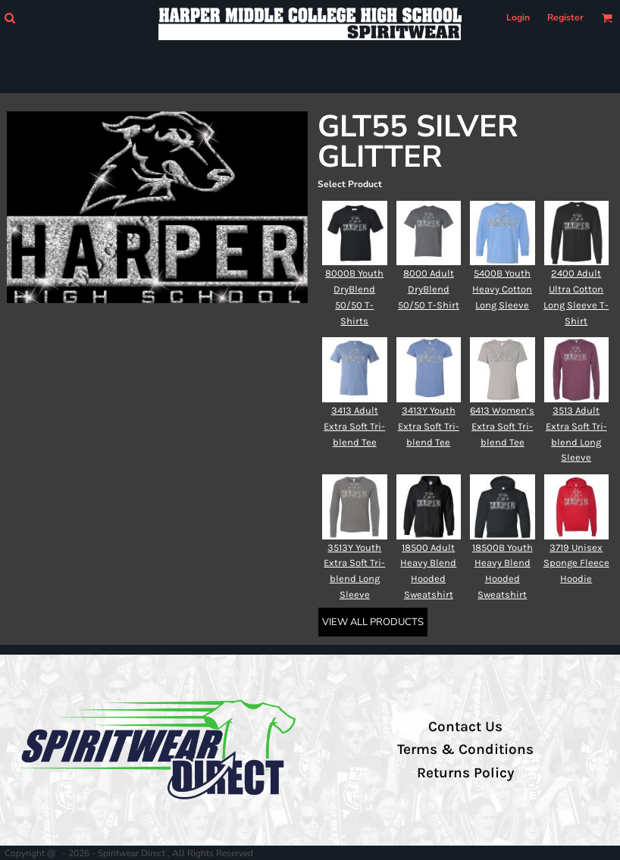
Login (518, 17)
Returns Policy (465, 773)
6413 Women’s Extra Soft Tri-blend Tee (502, 426)
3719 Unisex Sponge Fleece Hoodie (576, 563)
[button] (9, 17)
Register (565, 17)
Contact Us (465, 726)
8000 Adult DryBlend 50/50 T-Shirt (428, 289)
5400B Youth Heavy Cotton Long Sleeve (502, 289)
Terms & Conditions (465, 749)
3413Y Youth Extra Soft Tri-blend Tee (428, 426)
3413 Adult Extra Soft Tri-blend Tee (354, 426)
